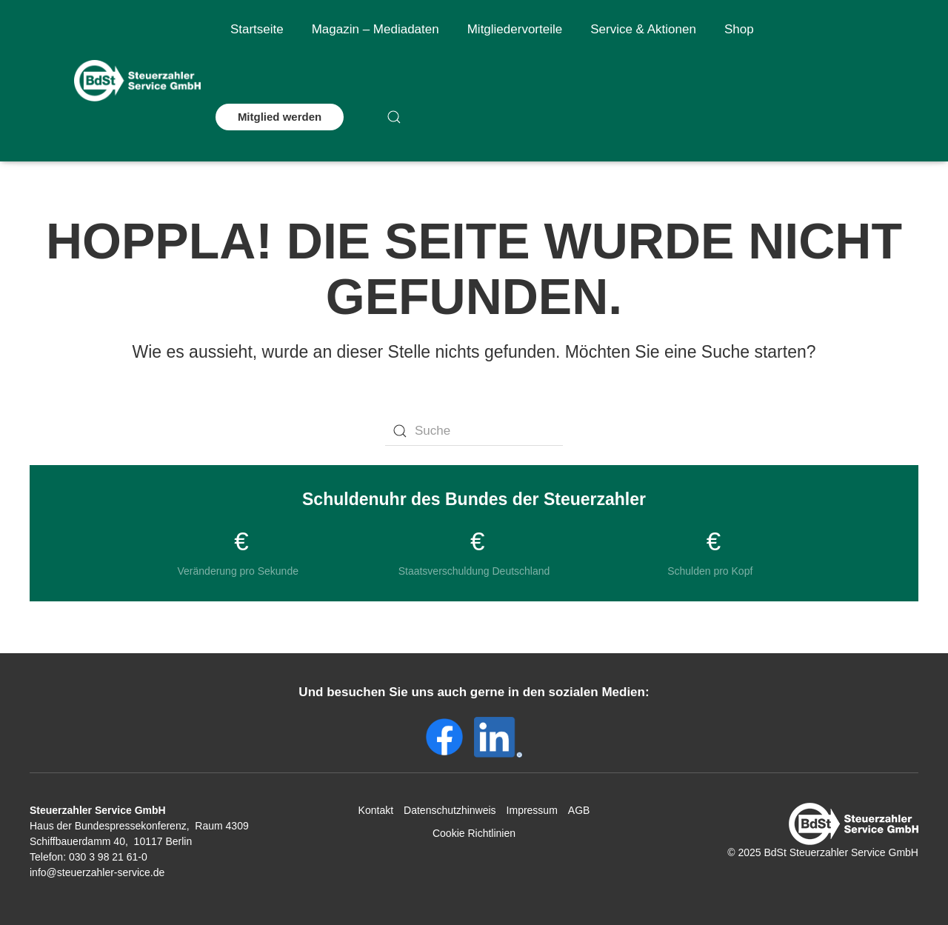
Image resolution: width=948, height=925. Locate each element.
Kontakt (375, 810)
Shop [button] (739, 29)
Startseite (257, 29)
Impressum (532, 810)
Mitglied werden (279, 116)
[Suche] (474, 431)
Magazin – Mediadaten (375, 29)
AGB (579, 810)
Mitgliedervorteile (515, 29)
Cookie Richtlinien (474, 833)
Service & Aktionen (643, 29)
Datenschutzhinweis (450, 810)
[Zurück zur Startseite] (137, 80)
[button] (394, 117)
